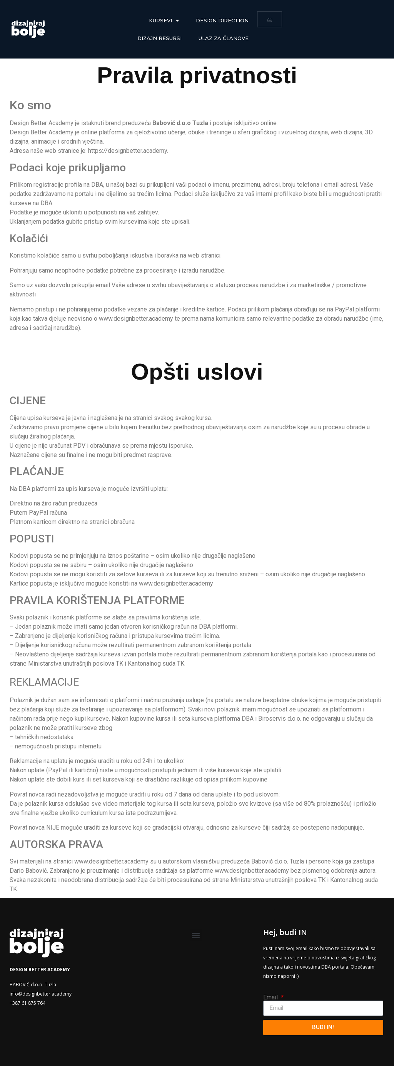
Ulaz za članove (224, 38)
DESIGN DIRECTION (222, 20)
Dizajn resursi (159, 38)
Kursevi (164, 20)
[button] (196, 935)
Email (271, 997)
